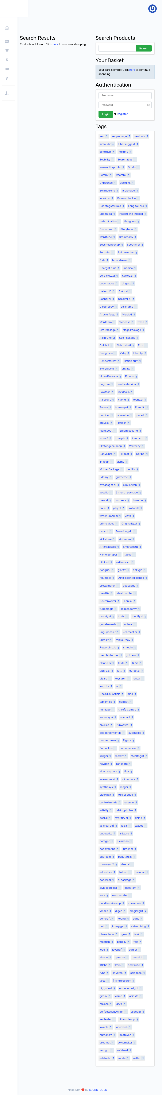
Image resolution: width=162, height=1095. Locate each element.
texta (123, 663)
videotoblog (140, 926)
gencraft (107, 919)
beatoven (127, 1035)
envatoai (119, 973)
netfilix (133, 469)
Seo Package (129, 338)
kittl (121, 671)
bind (132, 694)
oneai (139, 678)
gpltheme (124, 477)
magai (126, 787)
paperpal (107, 880)
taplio (129, 554)
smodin (130, 647)
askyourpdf (109, 825)
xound (124, 919)
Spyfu (134, 167)
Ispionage (130, 190)
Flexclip (140, 353)
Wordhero (108, 322)
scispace (138, 973)
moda (124, 1058)
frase (143, 322)
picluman (125, 841)
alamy (122, 461)
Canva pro (108, 454)
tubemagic (108, 609)
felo (138, 942)
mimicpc (107, 709)
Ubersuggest (128, 144)
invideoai (124, 1050)
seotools (141, 136)
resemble (125, 415)
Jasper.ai (107, 299)
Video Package (111, 376)
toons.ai (140, 400)
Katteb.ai (129, 276)
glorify (124, 570)
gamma (122, 957)
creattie (106, 593)
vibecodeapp (129, 1019)
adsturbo (107, 1058)
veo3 (105, 980)
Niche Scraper (110, 554)
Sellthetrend (109, 190)
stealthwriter (126, 593)
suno (138, 919)
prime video (109, 524)
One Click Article (112, 694)
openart (127, 717)
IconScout (108, 430)
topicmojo (108, 702)
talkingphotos (126, 810)
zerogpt (106, 1050)
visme (120, 996)
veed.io (106, 492)
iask (138, 934)
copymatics (109, 283)
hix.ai (105, 508)
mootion (107, 942)
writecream (125, 562)
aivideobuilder (110, 888)
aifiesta (135, 996)
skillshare (108, 539)
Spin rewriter (128, 252)
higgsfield (108, 988)
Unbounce (108, 183)
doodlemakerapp (112, 903)
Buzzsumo (108, 229)
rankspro (124, 764)
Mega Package (134, 330)
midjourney (125, 640)
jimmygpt (120, 926)
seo (104, 136)
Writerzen (127, 539)
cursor (135, 949)
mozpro (125, 152)
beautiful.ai (127, 857)
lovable (106, 1027)
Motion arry (133, 361)
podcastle (131, 585)
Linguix (128, 283)
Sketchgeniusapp (113, 446)
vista (130, 516)
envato (128, 369)
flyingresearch (124, 980)
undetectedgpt (130, 988)
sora (104, 895)
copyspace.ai (130, 748)
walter (138, 1058)
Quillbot (106, 345)
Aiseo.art (107, 400)
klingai (106, 756)
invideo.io (126, 392)
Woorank (123, 175)
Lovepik (122, 438)
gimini (105, 996)
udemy (106, 477)
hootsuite (136, 965)
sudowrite (108, 833)
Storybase (128, 229)
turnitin (140, 500)
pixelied (106, 725)
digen (120, 911)
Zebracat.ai (132, 632)
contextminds (110, 802)
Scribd (142, 454)
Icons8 (106, 438)
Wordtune (108, 237)
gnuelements (110, 624)
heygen (106, 764)
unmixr (106, 640)
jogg (104, 949)
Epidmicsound (131, 430)
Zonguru (107, 570)
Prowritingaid (126, 531)
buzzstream (122, 260)
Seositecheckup (112, 245)
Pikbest (126, 454)
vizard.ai (107, 671)
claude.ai (107, 663)
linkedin (106, 461)
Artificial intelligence (133, 578)
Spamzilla (108, 214)
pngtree (107, 384)
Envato (131, 376)
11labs (105, 965)
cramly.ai (107, 616)
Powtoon (107, 392)
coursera (122, 500)
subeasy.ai (108, 717)
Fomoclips (108, 748)
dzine (140, 818)
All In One (108, 338)
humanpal (123, 407)
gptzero (133, 655)
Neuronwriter (110, 601)
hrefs (123, 616)
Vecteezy (136, 446)
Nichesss (126, 322)
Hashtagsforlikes (112, 206)
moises (106, 1004)
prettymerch (110, 585)
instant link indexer (133, 214)
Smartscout (132, 547)
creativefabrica (128, 384)
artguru (126, 833)
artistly (106, 810)
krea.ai (106, 500)
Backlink (127, 183)
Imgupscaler (110, 632)
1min (120, 965)
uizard (106, 678)
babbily (123, 942)
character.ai (109, 934)
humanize (108, 1035)
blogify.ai (139, 616)
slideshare (130, 779)
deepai (127, 864)
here (56, 44)
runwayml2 (109, 864)
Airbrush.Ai (125, 345)
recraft (121, 756)
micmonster (122, 895)
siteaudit (107, 144)
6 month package (129, 492)
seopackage (121, 136)
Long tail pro (138, 206)
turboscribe (127, 795)
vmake (106, 911)
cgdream (107, 857)
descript (139, 957)
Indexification (110, 221)
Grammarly (128, 237)
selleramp (129, 306)
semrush (107, 152)
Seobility (107, 159)
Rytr (104, 260)
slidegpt (138, 1011)
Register (122, 113)
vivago (106, 957)
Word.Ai (129, 314)
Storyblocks (109, 369)
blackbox (107, 795)
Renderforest (110, 361)
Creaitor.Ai (126, 299)
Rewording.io (110, 647)
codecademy (130, 609)
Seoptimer (135, 245)
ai (119, 686)
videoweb (124, 1027)
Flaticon (123, 423)
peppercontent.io (112, 733)
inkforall (135, 508)
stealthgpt (139, 756)
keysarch (122, 678)
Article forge (109, 314)
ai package (126, 880)
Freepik (141, 407)
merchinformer (111, 655)
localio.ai (107, 198)
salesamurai (109, 779)
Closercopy (109, 306)
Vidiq (125, 353)
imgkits (106, 686)
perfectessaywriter (114, 1011)
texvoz (141, 825)
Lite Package (110, 330)
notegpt (107, 841)
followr (125, 872)
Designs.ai (108, 353)
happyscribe (109, 849)
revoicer (107, 415)
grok (126, 934)
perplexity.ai (109, 276)
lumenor (130, 849)
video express (110, 771)
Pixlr (142, 345)
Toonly (106, 407)
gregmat (107, 1043)
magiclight (138, 911)
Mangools (132, 221)
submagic (136, 733)
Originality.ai (131, 524)
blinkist (106, 562)
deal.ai (106, 818)
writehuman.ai (111, 516)
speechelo (136, 903)
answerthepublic (112, 167)
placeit (142, 415)
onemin (131, 802)
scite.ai (130, 624)
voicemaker (127, 1043)
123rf (137, 663)
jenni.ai (129, 601)
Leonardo (140, 438)
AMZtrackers (110, 547)
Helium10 (107, 291)
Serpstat (107, 252)
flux (128, 771)
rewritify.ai (123, 818)
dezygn (139, 570)
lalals (126, 825)
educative (108, 872)
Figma (129, 740)
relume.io (107, 578)
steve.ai (106, 423)
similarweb (132, 485)
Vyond (124, 400)
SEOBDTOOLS (98, 1089)
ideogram (132, 888)
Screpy (106, 175)
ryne (104, 973)
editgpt (125, 702)
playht (119, 508)
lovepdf (119, 949)
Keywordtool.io (128, 198)
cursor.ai (136, 671)
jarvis (121, 1004)
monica (130, 268)
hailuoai (141, 872)
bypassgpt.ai (110, 485)
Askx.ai (125, 291)
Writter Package (111, 469)
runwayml (124, 725)
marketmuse (110, 740)
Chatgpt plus (110, 268)
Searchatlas (126, 159)
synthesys (108, 787)
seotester (108, 1019)
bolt (104, 926)
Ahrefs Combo (129, 709)
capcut (106, 531)
